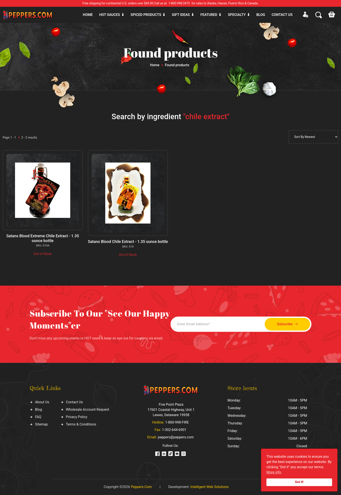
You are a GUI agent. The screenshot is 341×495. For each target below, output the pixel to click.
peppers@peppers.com (176, 437)
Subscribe (287, 324)
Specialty (237, 15)
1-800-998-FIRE (177, 422)
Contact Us (74, 402)
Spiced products (146, 15)
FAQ (38, 417)
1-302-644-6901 (174, 430)
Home (88, 15)
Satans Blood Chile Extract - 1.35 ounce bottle (128, 241)
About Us (42, 402)
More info (273, 472)
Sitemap (41, 424)
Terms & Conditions (81, 424)
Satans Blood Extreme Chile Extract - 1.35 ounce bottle (42, 238)
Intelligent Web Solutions (209, 487)
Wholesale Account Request (87, 409)
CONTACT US (282, 15)
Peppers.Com (141, 487)
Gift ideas (181, 15)
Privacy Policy (76, 417)
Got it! (299, 482)
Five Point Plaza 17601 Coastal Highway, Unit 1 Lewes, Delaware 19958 (170, 409)
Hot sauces (109, 15)
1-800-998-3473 (179, 3)
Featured (209, 15)
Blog (260, 15)
